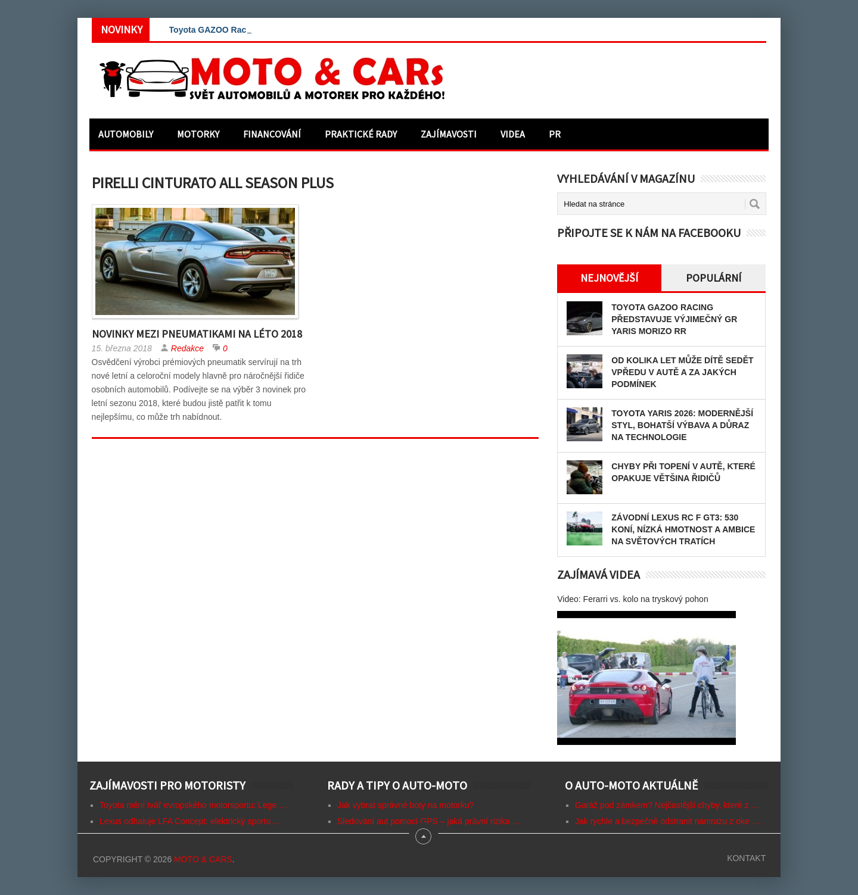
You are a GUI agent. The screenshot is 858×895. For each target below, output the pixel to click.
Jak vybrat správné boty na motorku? (405, 805)
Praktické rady (361, 134)
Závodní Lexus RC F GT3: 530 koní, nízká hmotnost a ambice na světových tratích (683, 529)
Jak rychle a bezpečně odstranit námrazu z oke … (667, 821)
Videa (512, 134)
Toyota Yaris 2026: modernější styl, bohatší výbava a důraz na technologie (682, 425)
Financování (272, 134)
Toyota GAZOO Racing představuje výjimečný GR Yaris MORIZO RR (674, 319)
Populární (713, 278)
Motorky (198, 134)
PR (555, 134)
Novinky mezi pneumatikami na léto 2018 (197, 334)
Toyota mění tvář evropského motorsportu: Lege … (193, 805)
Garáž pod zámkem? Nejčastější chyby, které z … (667, 805)
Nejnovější (609, 278)
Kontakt (746, 858)
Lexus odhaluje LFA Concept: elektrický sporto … (190, 821)
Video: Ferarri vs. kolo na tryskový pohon (632, 599)
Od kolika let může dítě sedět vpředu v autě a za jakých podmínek (682, 372)
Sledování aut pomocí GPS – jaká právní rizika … (428, 821)
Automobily (125, 134)
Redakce (187, 348)
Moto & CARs (203, 859)
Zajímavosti (449, 134)
